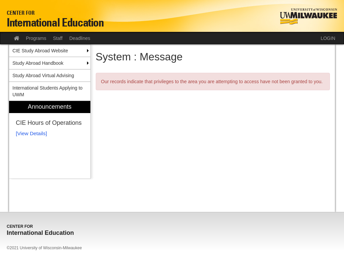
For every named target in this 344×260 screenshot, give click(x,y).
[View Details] (31, 133)
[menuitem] (49, 139)
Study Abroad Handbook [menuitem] (37, 63)
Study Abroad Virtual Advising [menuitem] (43, 75)
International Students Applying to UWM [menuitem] (47, 91)
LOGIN (327, 38)
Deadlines (79, 38)
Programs (36, 38)
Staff (58, 38)
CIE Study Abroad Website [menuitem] (40, 50)
